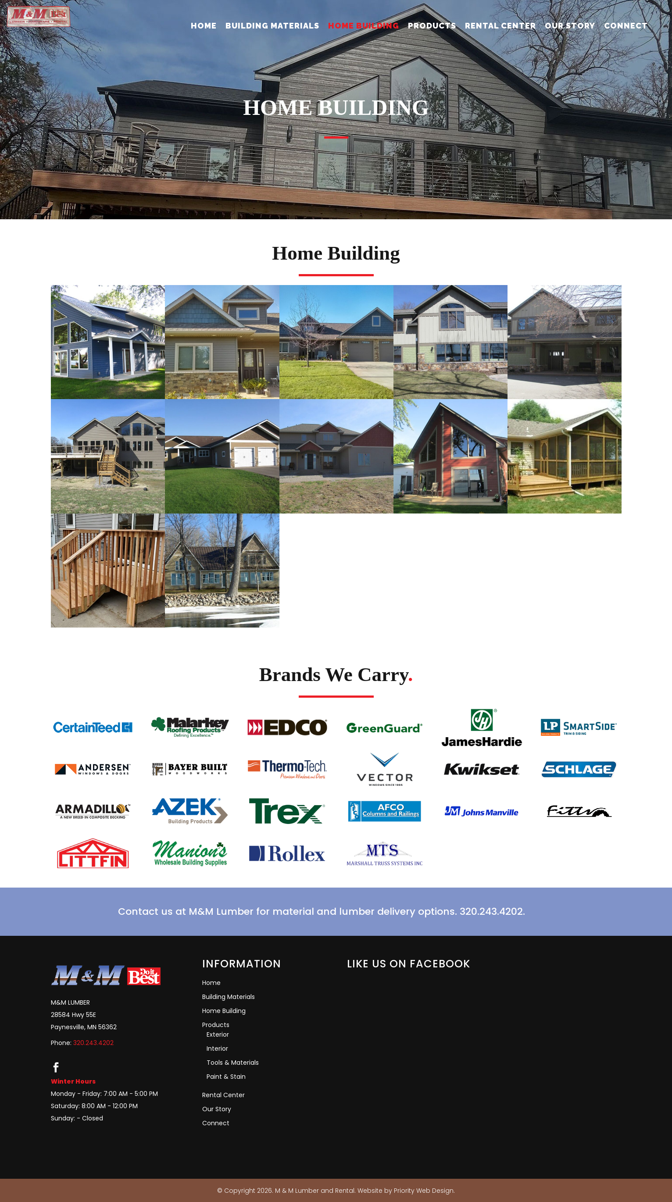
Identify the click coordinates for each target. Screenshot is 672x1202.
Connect (215, 1123)
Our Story (216, 1109)
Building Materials (228, 996)
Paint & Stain (226, 1076)
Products (215, 1024)
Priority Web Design (424, 1190)
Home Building (224, 1010)
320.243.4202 (93, 1042)
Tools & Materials (233, 1062)
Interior (217, 1048)
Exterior (218, 1034)
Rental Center (223, 1095)
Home (211, 982)
